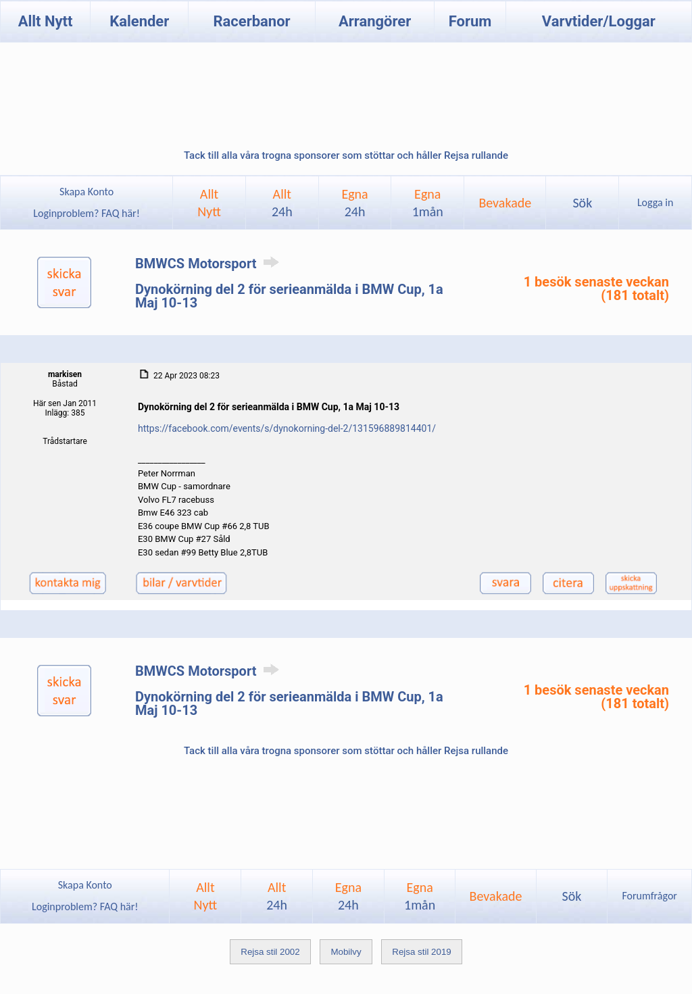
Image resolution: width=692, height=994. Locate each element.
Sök (582, 203)
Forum (470, 21)
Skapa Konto (86, 191)
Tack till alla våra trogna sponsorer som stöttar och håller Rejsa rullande (346, 155)
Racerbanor (251, 21)
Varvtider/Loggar (599, 21)
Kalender (139, 21)
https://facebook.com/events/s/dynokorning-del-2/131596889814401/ (287, 428)
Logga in (655, 202)
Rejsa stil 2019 (421, 952)
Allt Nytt (45, 21)
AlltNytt (209, 203)
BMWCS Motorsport (209, 263)
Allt (282, 203)
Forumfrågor (649, 895)
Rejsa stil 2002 (270, 952)
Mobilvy (345, 952)
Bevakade (504, 203)
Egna (354, 203)
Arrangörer (375, 21)
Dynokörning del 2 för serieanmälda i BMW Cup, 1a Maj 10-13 (289, 296)
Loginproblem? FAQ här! (87, 213)
